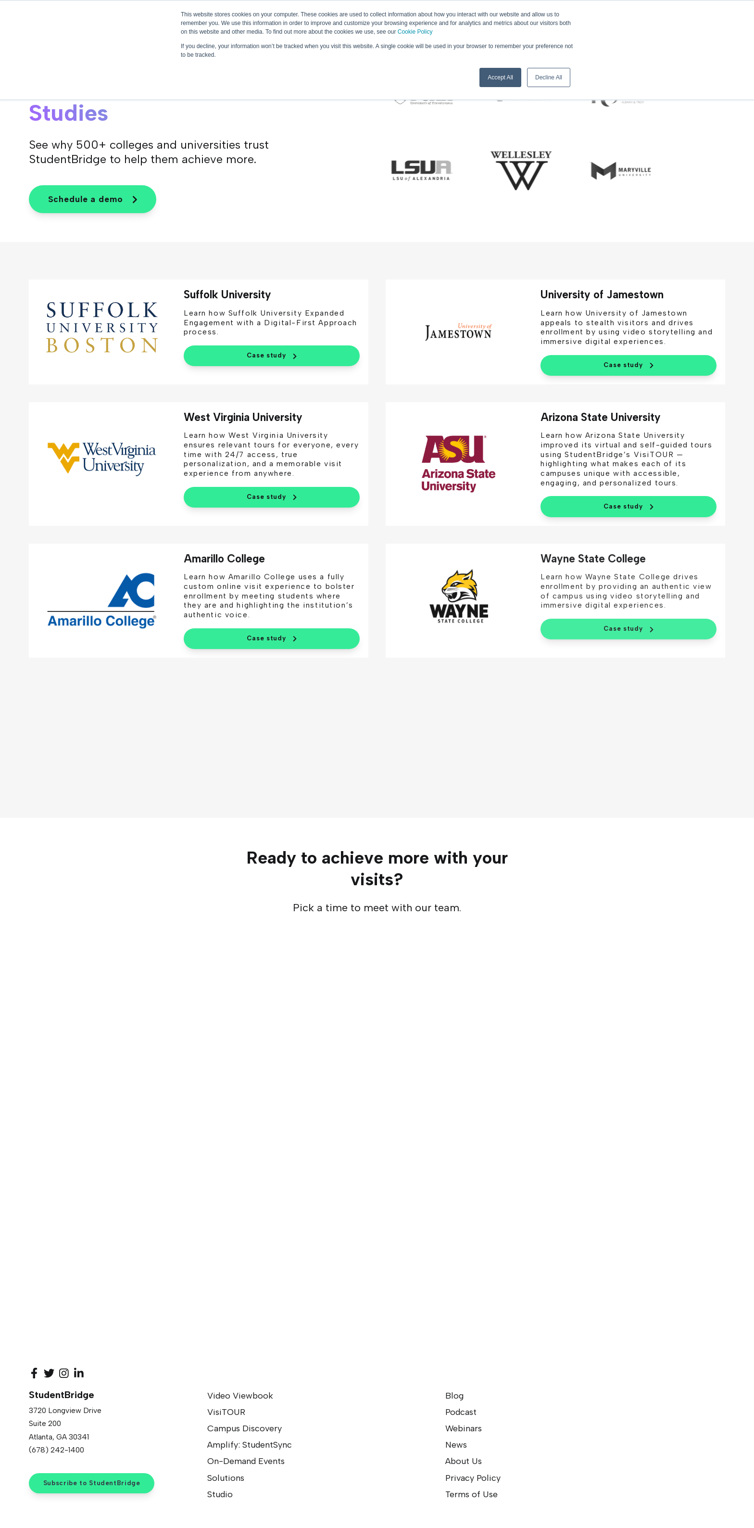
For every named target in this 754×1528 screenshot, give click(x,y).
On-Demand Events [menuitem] (246, 1462)
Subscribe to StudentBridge (92, 1484)
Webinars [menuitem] (463, 1430)
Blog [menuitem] (454, 1396)
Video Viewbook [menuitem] (240, 1396)
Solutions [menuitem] (225, 1479)
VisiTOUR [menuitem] (226, 1413)
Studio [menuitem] (220, 1495)
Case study (271, 357)
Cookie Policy (415, 31)
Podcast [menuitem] (461, 1413)
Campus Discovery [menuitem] (244, 1430)
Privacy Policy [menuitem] (473, 1479)
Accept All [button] (500, 77)
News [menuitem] (456, 1446)
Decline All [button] (548, 77)
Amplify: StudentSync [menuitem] (249, 1446)
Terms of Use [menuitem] (471, 1495)
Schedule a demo (92, 200)
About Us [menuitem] (463, 1462)
